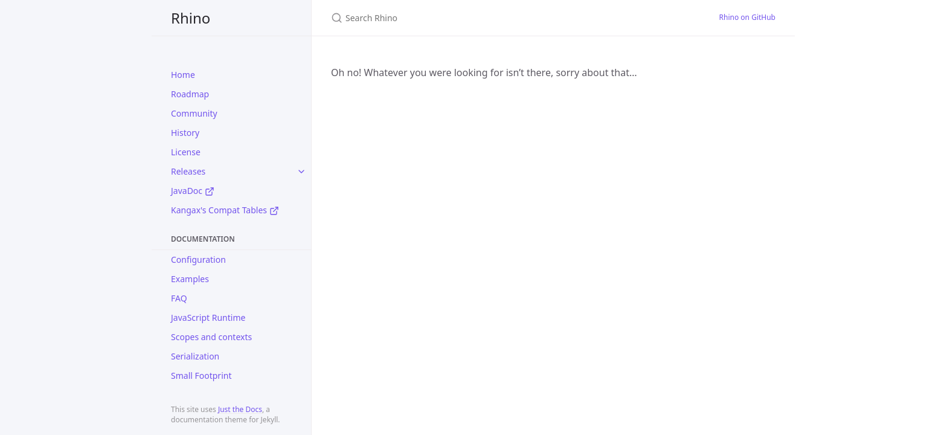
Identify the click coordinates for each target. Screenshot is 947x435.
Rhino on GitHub (747, 17)
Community (194, 113)
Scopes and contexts (211, 337)
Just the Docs (240, 409)
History (185, 132)
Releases (188, 171)
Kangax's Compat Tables (225, 210)
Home (183, 74)
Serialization (195, 356)
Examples (190, 279)
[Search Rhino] (473, 18)
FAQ (179, 298)
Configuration (198, 259)
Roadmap (190, 94)
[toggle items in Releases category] (301, 171)
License (186, 152)
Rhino (190, 18)
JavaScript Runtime (208, 317)
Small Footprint (201, 375)
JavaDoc (192, 190)
